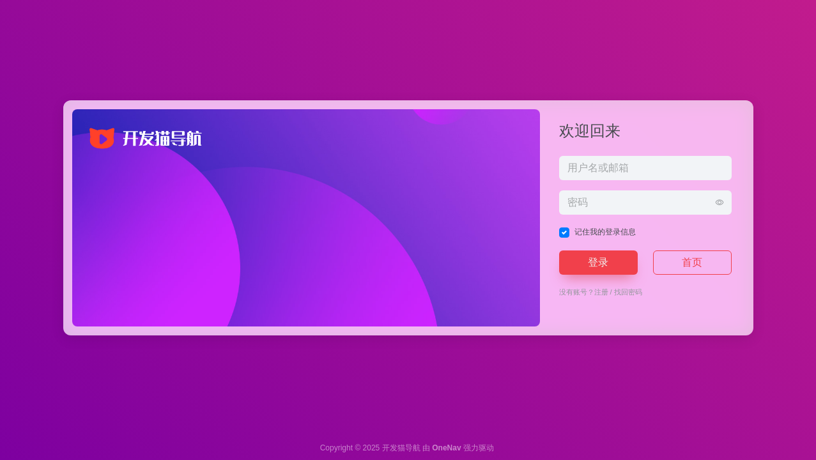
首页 (692, 262)
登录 (598, 262)
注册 (601, 292)
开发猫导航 (401, 447)
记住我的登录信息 (605, 231)
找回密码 (628, 292)
